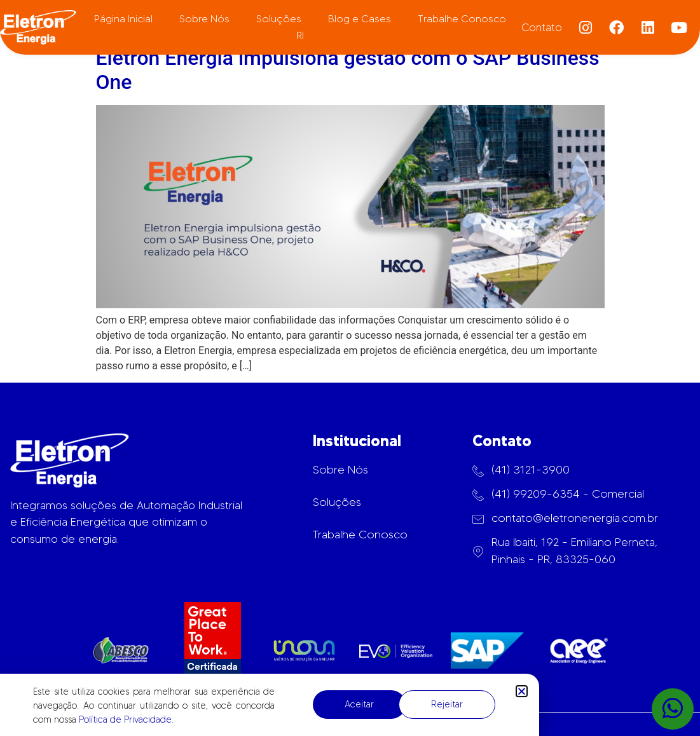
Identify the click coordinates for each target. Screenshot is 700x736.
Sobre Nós (204, 19)
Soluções (278, 19)
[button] (521, 691)
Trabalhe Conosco (462, 19)
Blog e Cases (359, 19)
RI (300, 35)
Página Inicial (123, 19)
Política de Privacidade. (126, 719)
